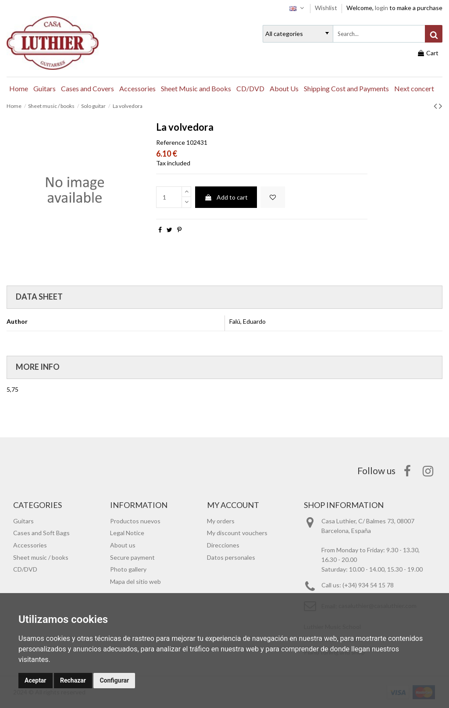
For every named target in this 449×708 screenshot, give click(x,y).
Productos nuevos (135, 521)
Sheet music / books (40, 557)
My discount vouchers (237, 532)
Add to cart (226, 197)
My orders (221, 521)
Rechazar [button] (73, 680)
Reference (170, 142)
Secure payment (132, 557)
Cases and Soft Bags (41, 532)
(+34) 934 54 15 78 (368, 585)
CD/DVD (25, 569)
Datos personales (231, 557)
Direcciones (223, 545)
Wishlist (327, 7)
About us (122, 545)
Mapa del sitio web (135, 581)
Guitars (23, 521)
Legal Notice (127, 532)
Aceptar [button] (35, 680)
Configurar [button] (114, 680)
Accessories (30, 545)
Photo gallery (128, 569)
